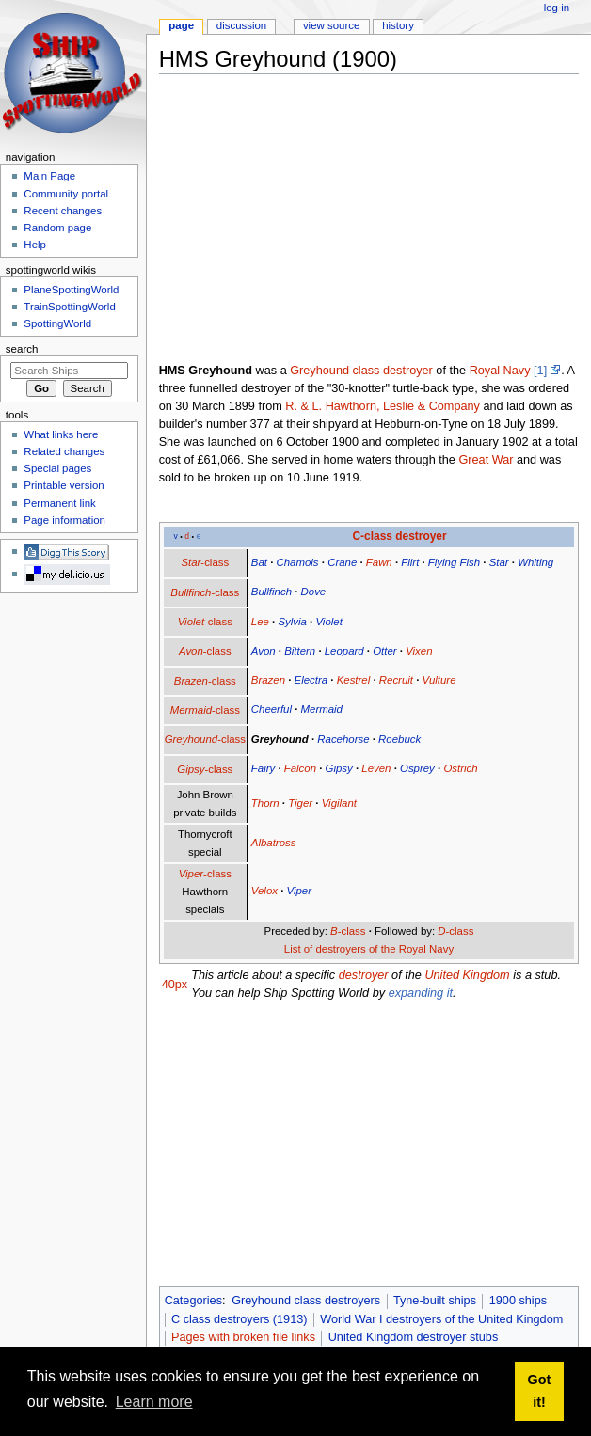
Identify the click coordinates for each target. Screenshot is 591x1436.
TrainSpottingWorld (69, 306)
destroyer (364, 975)
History (398, 25)
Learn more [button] (154, 1402)
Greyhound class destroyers (306, 1300)
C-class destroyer (399, 536)
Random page (57, 227)
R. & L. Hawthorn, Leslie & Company (382, 406)
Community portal (66, 193)
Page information (64, 520)
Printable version (64, 485)
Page (181, 25)
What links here (61, 434)
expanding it (421, 993)
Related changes (64, 451)
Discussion (241, 25)
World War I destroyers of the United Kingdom (441, 1319)
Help (35, 244)
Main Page (49, 175)
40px (175, 984)
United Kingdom (466, 975)
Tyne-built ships (434, 1300)
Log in (556, 7)
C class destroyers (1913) (239, 1319)
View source (331, 25)
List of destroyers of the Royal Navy (369, 949)
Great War (485, 459)
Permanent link (59, 503)
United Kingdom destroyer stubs (413, 1337)
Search (22, 349)
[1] (540, 370)
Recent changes (63, 210)
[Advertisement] (375, 220)
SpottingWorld (57, 323)
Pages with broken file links (243, 1337)
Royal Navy (500, 370)
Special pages (57, 468)
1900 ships (518, 1300)
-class (205, 562)
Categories (193, 1300)
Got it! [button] (539, 1391)
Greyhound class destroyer (361, 370)
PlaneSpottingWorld (71, 289)
